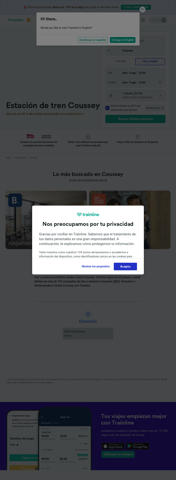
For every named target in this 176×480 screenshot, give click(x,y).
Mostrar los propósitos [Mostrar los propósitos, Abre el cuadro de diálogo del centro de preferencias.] (96, 266)
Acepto (125, 266)
